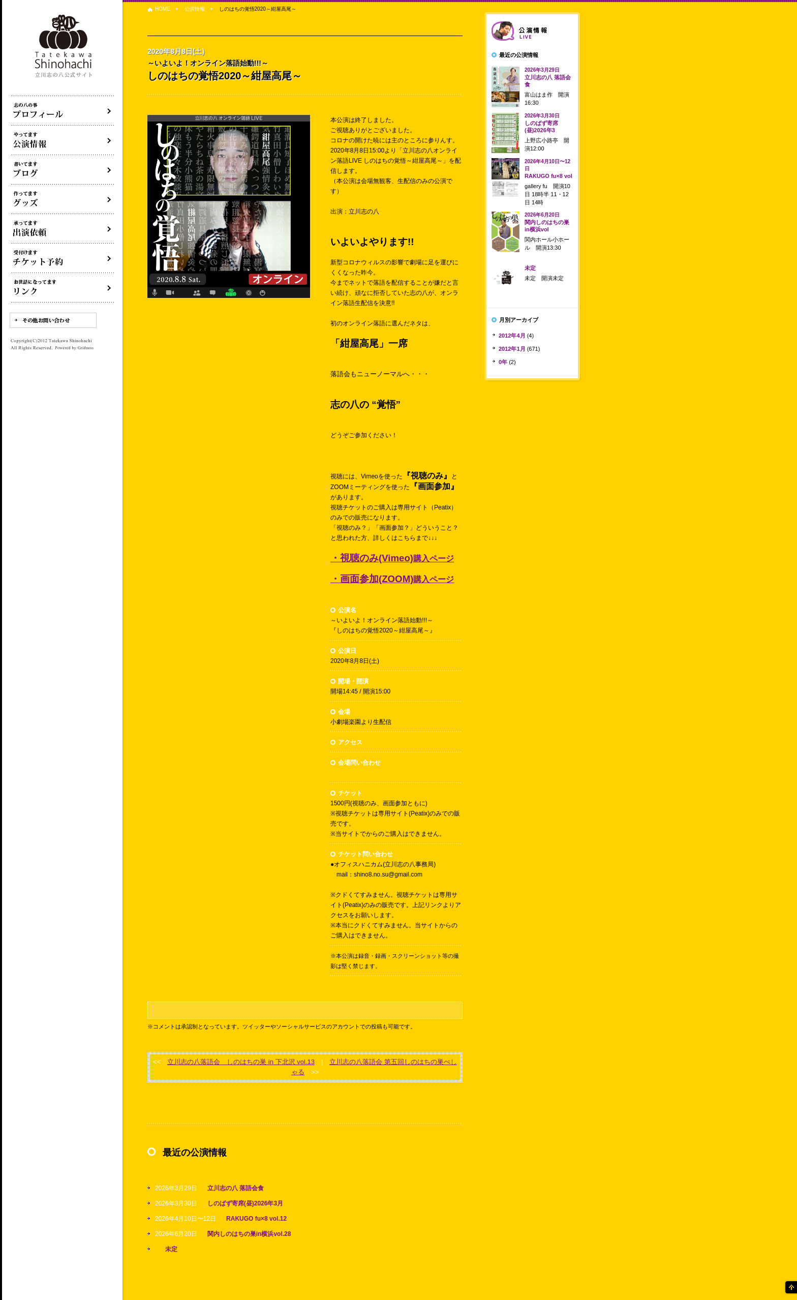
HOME (162, 9)
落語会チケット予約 (63, 258)
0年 (503, 362)
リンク (63, 288)
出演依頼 (63, 229)
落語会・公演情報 (63, 140)
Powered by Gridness (74, 348)
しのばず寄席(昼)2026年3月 (245, 1203)
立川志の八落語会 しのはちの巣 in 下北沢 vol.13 (241, 1062)
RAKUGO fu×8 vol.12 (256, 1218)
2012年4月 (512, 335)
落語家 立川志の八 (64, 46)
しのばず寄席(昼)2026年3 (542, 123)
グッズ (63, 199)
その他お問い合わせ (53, 320)
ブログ (63, 170)
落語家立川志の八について (63, 111)
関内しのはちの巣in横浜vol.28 (249, 1233)
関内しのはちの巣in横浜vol (547, 222)
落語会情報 (532, 31)
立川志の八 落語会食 (235, 1188)
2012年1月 (512, 349)
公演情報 (195, 9)
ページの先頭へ (790, 1287)
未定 (171, 1249)
